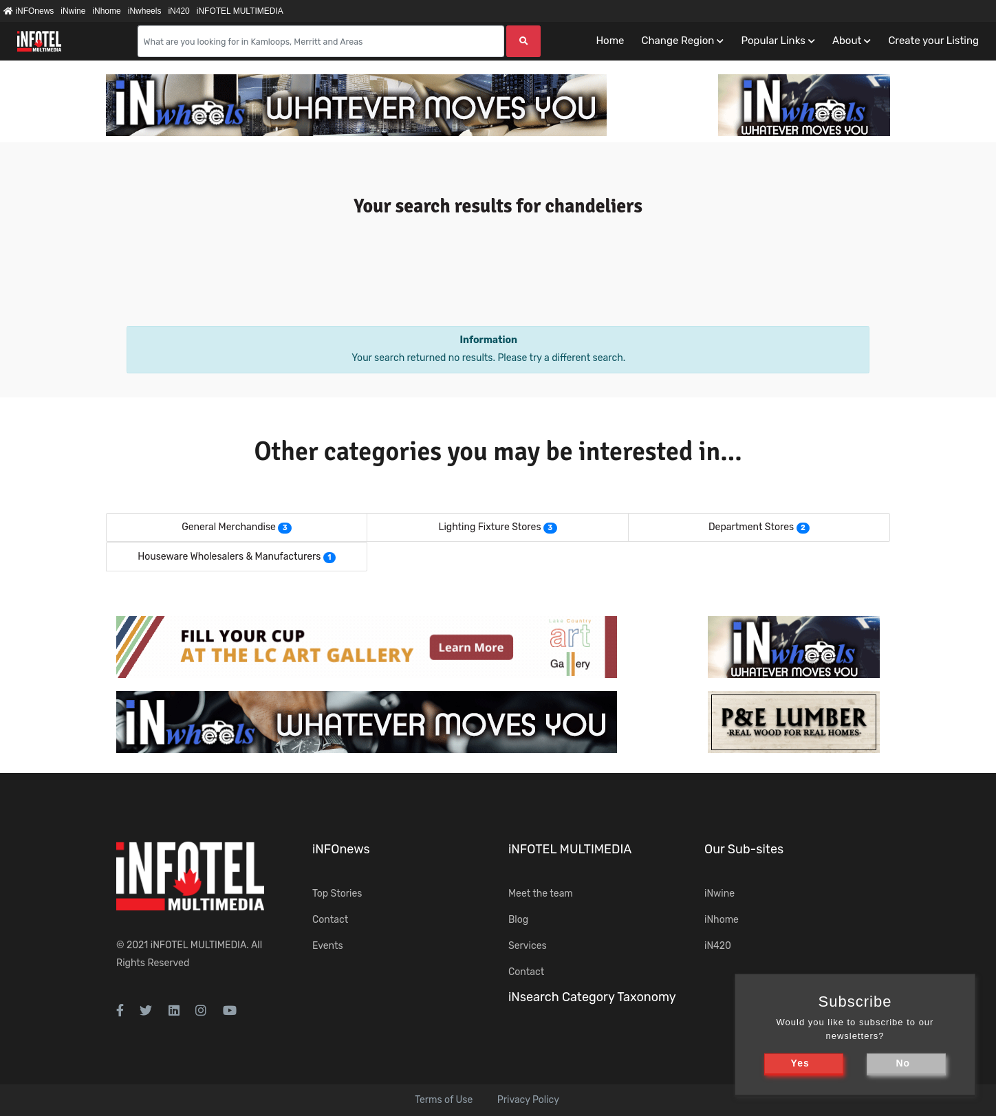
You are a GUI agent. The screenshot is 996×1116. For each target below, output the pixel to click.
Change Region (677, 40)
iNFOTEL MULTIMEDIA (240, 11)
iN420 (178, 11)
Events (327, 946)
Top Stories (337, 893)
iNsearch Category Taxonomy (592, 997)
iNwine (73, 11)
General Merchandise (229, 527)
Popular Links (773, 40)
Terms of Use (444, 1100)
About (846, 40)
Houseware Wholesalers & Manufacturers (229, 556)
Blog (518, 920)
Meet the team (540, 893)
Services (527, 946)
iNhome (106, 11)
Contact (330, 920)
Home (610, 40)
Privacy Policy (528, 1100)
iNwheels (145, 11)
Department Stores (751, 527)
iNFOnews (28, 11)
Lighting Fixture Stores (490, 527)
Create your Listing (933, 40)
